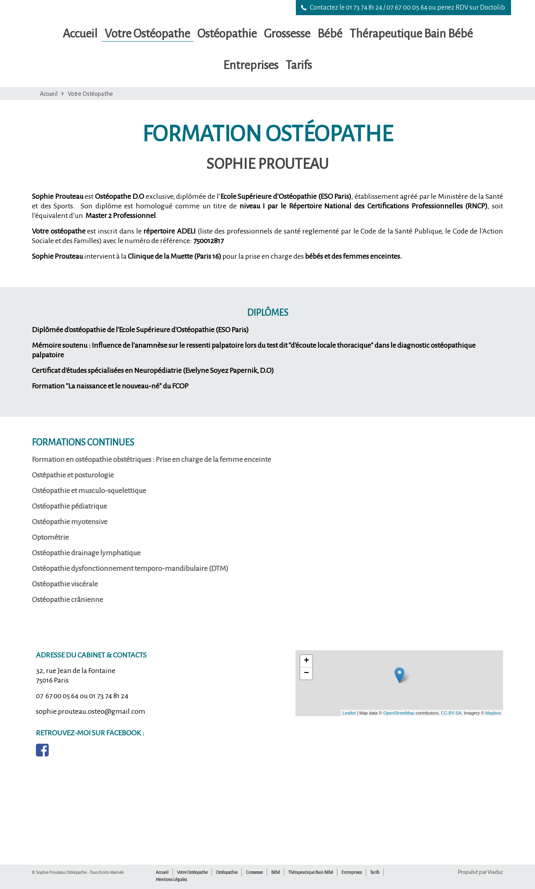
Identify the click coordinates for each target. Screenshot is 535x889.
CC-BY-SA (451, 713)
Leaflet (349, 713)
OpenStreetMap (398, 713)
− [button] (306, 673)
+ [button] (306, 661)
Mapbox (493, 713)
